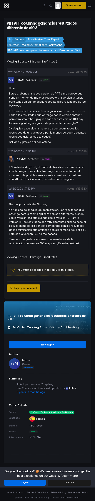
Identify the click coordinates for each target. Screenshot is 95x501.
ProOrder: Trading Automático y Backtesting (34, 44)
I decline (69, 482)
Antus (26, 360)
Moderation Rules (78, 492)
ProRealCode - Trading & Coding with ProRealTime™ (52, 497)
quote (70, 72)
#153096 (81, 151)
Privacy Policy (58, 492)
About (10, 492)
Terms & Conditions (38, 492)
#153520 (81, 188)
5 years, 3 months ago (31, 392)
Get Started (73, 5)
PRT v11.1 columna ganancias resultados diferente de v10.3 (43, 50)
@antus (26, 364)
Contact (20, 492)
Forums (19, 39)
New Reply (47, 344)
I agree (25, 482)
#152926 (81, 72)
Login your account (23, 288)
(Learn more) (69, 476)
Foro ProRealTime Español (44, 39)
